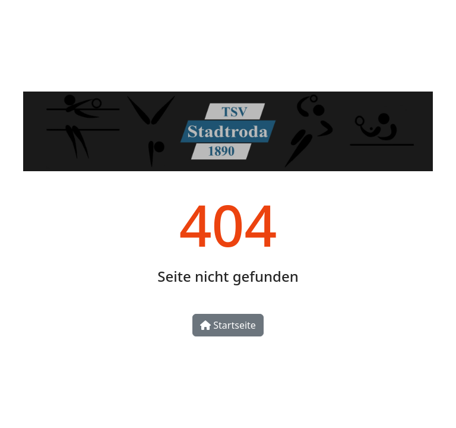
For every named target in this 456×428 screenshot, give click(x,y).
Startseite (228, 325)
